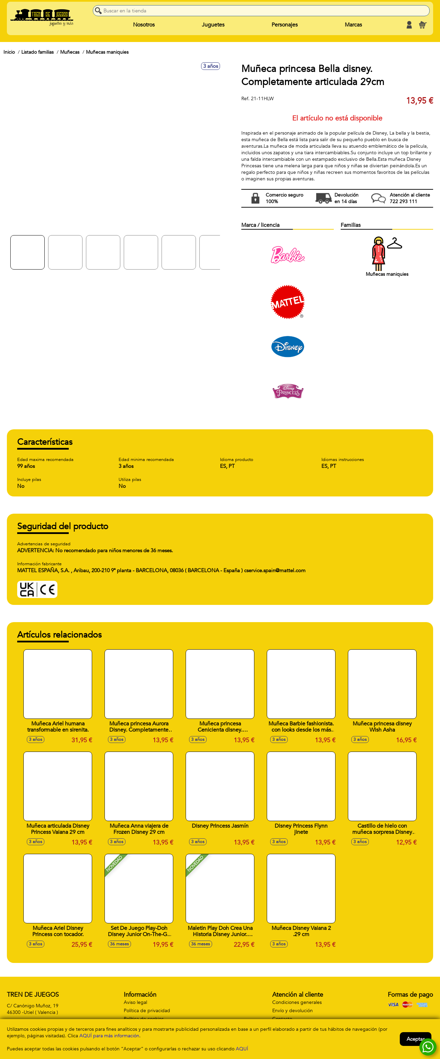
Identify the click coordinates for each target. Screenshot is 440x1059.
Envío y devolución (292, 1010)
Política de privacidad (147, 1010)
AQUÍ (242, 1049)
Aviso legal (135, 1002)
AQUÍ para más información (109, 1035)
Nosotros (144, 25)
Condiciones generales (297, 1002)
